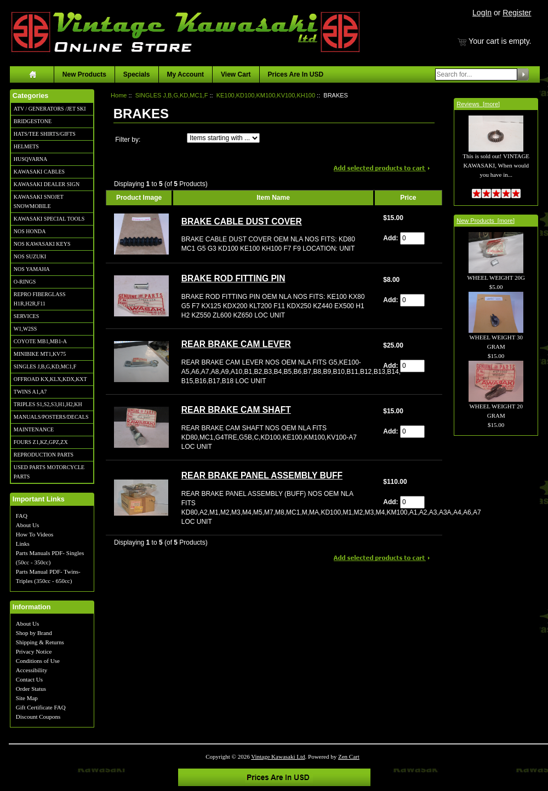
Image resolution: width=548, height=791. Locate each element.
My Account (185, 74)
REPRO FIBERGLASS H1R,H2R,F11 (40, 299)
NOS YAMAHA (32, 269)
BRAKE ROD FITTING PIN (233, 278)
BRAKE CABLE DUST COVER (241, 221)
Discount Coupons (38, 716)
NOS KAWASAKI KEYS (42, 244)
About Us (27, 525)
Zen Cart (348, 756)
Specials (136, 74)
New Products (84, 74)
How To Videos (34, 534)
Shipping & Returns (40, 642)
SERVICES (26, 316)
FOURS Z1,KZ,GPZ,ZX (41, 442)
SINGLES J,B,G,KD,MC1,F (45, 366)
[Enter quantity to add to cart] (412, 238)
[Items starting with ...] (223, 138)
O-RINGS (25, 282)
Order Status (31, 688)
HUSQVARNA (31, 159)
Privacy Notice (34, 651)
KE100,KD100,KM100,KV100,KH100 (265, 95)
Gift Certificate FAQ (41, 707)
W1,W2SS (25, 329)
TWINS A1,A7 (30, 392)
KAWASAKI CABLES (39, 172)
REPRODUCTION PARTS (43, 455)
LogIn (482, 12)
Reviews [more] (478, 104)
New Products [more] (485, 220)
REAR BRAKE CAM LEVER (236, 344)
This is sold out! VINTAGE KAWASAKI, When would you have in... (496, 153)
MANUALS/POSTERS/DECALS (51, 417)
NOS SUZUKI (30, 256)
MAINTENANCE (34, 429)
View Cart (235, 74)
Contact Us (29, 679)
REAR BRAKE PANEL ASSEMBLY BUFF (261, 475)
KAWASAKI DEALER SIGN (46, 184)
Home (119, 95)
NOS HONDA (30, 231)
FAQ (21, 515)
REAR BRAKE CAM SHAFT (236, 409)
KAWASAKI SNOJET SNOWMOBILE (39, 201)
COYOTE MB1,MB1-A (40, 341)
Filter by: (127, 139)
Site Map (27, 698)
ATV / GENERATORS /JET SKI (50, 109)
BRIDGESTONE (33, 121)
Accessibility (31, 670)
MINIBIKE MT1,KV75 (40, 354)
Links (23, 543)
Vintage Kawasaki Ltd (278, 756)
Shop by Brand (34, 633)
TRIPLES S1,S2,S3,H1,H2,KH (48, 404)
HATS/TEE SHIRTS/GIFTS (45, 134)
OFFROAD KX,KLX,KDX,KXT (50, 379)
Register (517, 12)
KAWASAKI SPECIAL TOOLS (49, 219)
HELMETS (26, 146)
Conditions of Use (38, 660)
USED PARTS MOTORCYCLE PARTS (49, 472)
